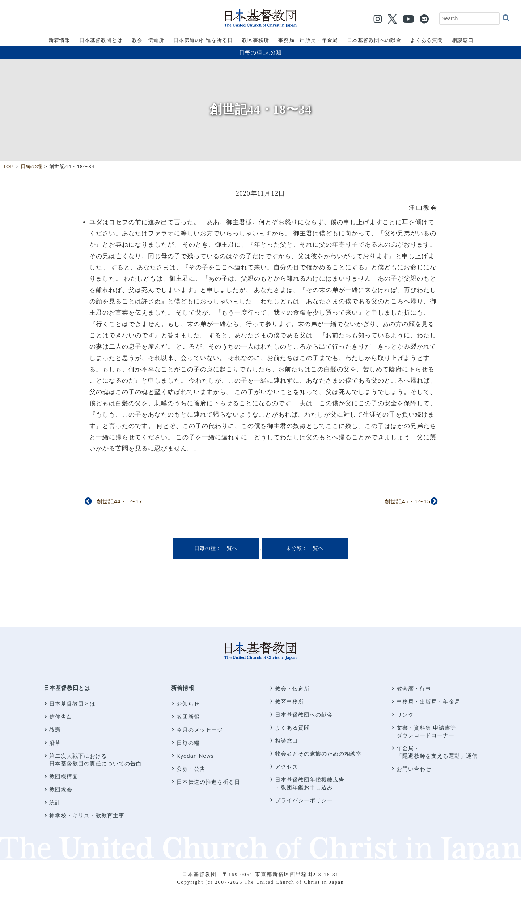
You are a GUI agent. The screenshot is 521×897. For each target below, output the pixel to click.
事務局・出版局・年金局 (428, 702)
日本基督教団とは (67, 688)
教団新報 (188, 717)
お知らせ (188, 704)
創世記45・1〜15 (408, 501)
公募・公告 (191, 769)
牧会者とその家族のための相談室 (318, 754)
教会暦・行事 (414, 688)
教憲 (55, 730)
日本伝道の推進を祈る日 (208, 782)
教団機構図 (63, 776)
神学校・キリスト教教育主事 (86, 815)
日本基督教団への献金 (304, 715)
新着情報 (182, 688)
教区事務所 (289, 702)
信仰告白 (60, 717)
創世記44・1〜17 (120, 501)
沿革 (55, 743)
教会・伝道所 (292, 688)
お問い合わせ (414, 769)
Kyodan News (195, 756)
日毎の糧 (250, 52)
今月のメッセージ (200, 730)
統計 (55, 802)
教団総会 (60, 789)
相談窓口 (286, 741)
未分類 (273, 52)
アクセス (286, 767)
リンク (405, 715)
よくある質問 (292, 728)
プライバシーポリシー (304, 800)
